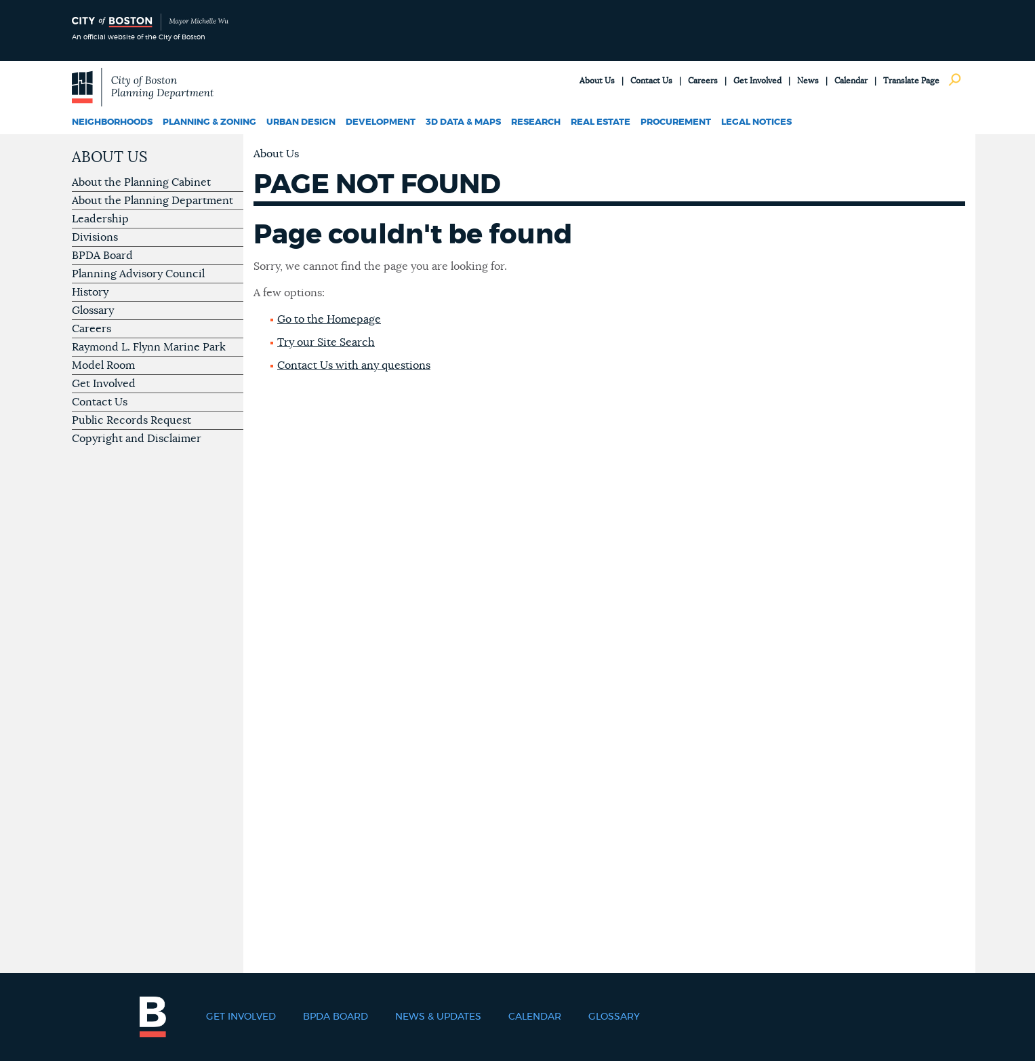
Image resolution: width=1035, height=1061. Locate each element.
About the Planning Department (152, 200)
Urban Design (301, 122)
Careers (703, 81)
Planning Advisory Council (138, 273)
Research (536, 122)
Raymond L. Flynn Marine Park (149, 347)
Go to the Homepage (329, 319)
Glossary (93, 310)
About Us (597, 81)
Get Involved (757, 81)
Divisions (95, 237)
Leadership (100, 219)
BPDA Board (102, 255)
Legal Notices (756, 122)
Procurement (676, 122)
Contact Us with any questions (353, 365)
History (90, 292)
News (808, 81)
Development (380, 122)
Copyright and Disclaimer (136, 438)
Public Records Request (131, 420)
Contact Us (651, 81)
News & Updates (438, 1017)
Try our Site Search (326, 342)
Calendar (851, 81)
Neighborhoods (112, 122)
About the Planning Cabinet (141, 182)
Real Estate (600, 122)
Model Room (103, 365)
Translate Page (911, 81)
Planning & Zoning (209, 122)
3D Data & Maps (463, 122)
